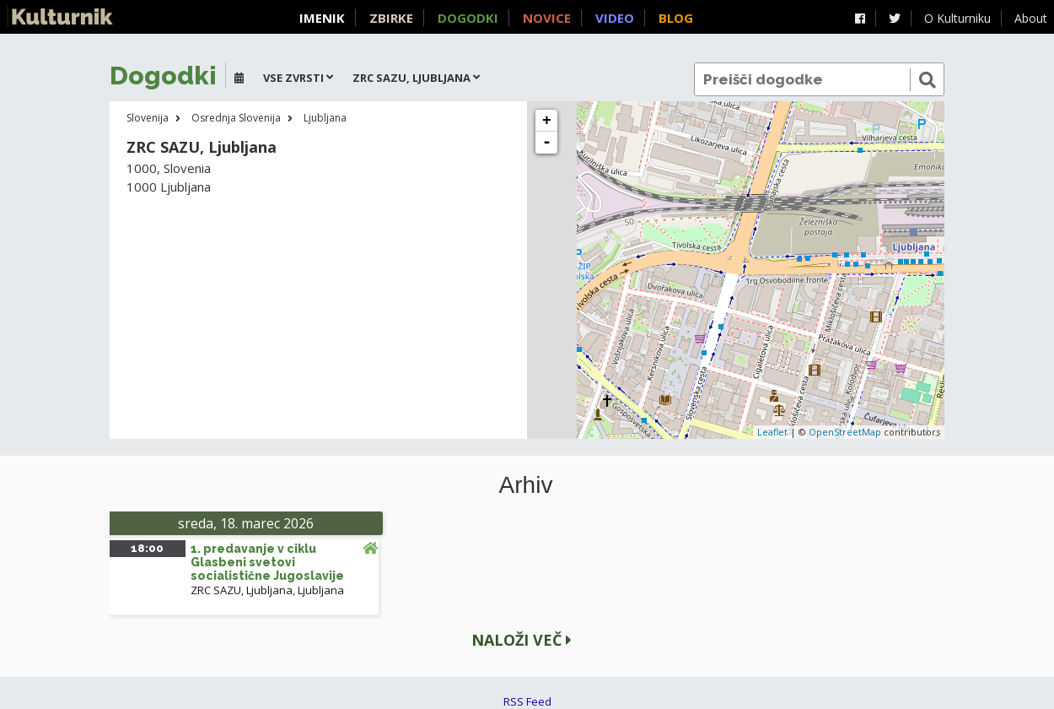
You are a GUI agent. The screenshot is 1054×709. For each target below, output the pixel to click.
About (1030, 18)
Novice (547, 17)
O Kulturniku (957, 18)
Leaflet (772, 431)
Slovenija (147, 118)
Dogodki (468, 17)
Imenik (322, 17)
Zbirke (391, 17)
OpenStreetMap (845, 431)
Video (614, 17)
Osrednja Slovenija (236, 118)
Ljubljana (325, 118)
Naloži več (521, 640)
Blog (676, 17)
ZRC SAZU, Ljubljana (242, 590)
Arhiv (526, 485)
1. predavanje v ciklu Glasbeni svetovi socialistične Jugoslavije (267, 562)
